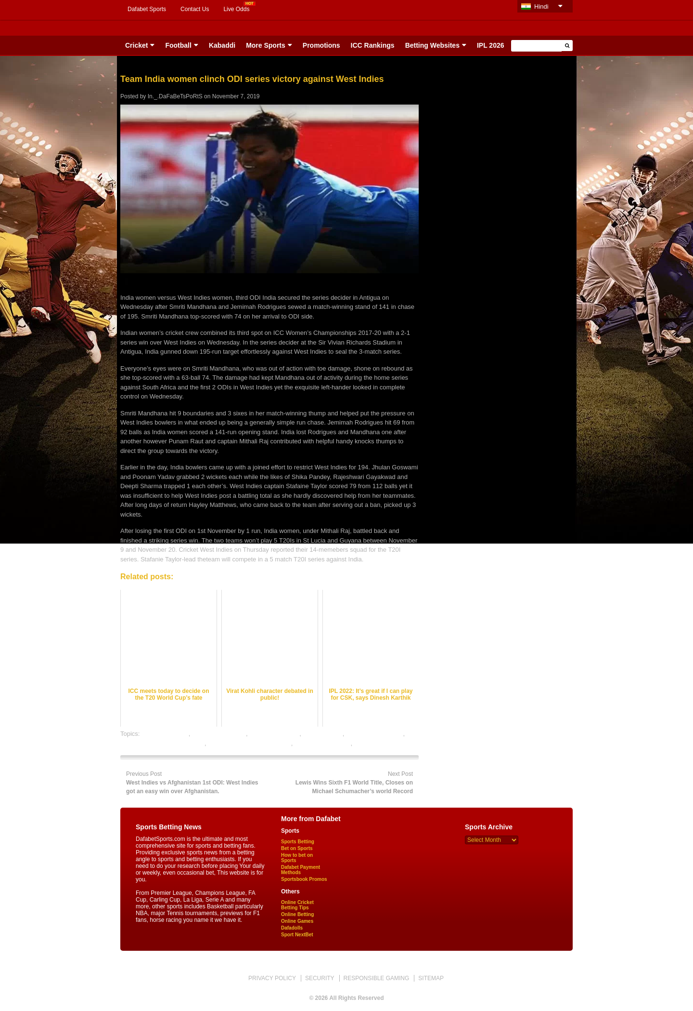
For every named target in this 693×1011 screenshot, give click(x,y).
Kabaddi (222, 45)
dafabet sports (322, 733)
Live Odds (236, 9)
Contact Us (194, 9)
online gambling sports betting (249, 743)
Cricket (136, 45)
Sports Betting (297, 841)
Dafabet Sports (147, 9)
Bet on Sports (297, 848)
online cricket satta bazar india (162, 743)
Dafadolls (292, 928)
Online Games (297, 921)
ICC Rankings (373, 45)
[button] (567, 45)
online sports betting (322, 743)
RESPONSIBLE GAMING (377, 978)
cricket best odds (165, 733)
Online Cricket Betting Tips (297, 905)
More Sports (265, 45)
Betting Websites (432, 45)
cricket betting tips (274, 733)
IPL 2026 (490, 45)
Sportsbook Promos (304, 879)
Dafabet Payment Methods (300, 870)
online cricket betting (374, 733)
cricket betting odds (219, 733)
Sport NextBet (297, 934)
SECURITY (319, 978)
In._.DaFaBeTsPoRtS (175, 96)
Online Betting (297, 914)
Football (178, 45)
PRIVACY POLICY (272, 978)
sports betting (373, 743)
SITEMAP (431, 978)
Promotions (321, 45)
